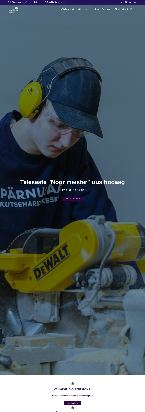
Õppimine (107, 9)
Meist (117, 9)
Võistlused (84, 9)
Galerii (125, 9)
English (133, 9)
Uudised (95, 9)
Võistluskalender (68, 9)
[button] (72, 199)
